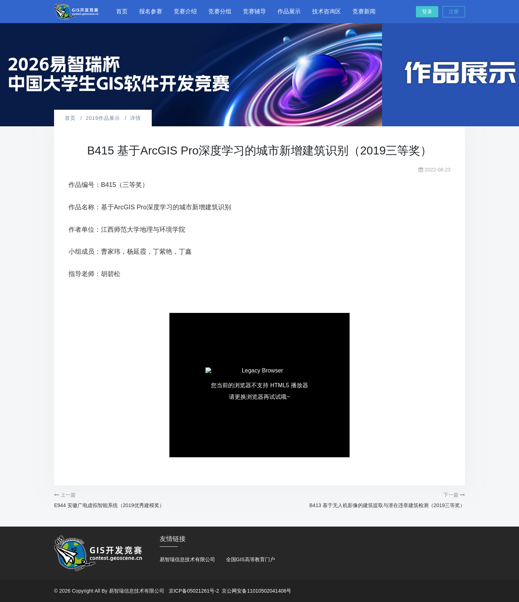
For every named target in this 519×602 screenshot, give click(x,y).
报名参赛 (150, 11)
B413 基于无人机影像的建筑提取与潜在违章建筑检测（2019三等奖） (387, 505)
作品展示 (289, 11)
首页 (122, 11)
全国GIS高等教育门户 (250, 559)
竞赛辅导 (254, 11)
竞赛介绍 (185, 11)
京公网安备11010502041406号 (256, 591)
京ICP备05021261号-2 (194, 591)
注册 (454, 11)
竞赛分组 (219, 11)
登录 (427, 11)
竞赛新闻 (364, 11)
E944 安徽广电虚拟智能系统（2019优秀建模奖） (109, 505)
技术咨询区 (326, 11)
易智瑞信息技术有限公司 (187, 559)
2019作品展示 (103, 118)
